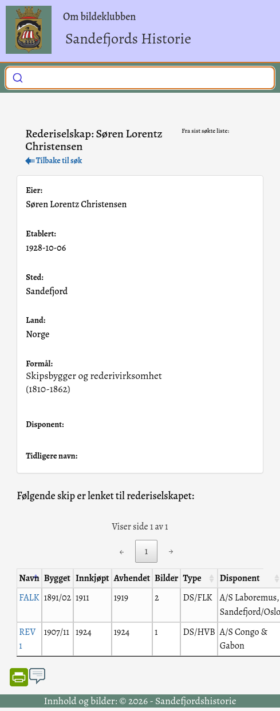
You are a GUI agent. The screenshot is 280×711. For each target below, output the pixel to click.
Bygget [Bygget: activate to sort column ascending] (57, 578)
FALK (29, 597)
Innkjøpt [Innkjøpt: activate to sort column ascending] (92, 578)
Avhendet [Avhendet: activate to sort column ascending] (132, 578)
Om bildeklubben (99, 16)
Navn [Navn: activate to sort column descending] (29, 578)
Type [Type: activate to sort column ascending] (192, 578)
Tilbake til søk (53, 160)
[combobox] (140, 78)
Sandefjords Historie (128, 39)
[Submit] (17, 76)
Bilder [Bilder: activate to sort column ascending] (166, 578)
